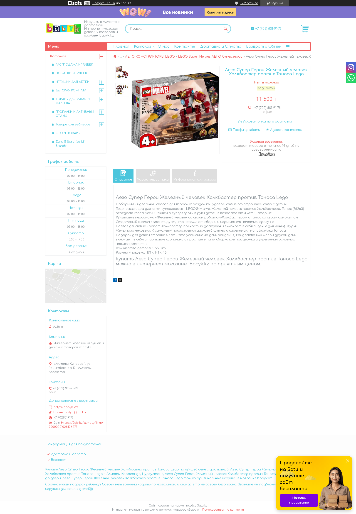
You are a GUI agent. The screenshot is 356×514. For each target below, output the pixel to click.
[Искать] (225, 28)
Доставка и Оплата (220, 46)
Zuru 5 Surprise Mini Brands (71, 143)
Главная (121, 46)
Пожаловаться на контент (223, 509)
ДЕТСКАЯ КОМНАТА (71, 90)
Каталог (142, 46)
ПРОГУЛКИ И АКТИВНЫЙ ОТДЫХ (75, 113)
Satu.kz (202, 505)
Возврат (58, 460)
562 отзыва (249, 3)
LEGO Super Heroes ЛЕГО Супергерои (210, 56)
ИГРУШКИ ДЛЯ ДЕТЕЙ (72, 81)
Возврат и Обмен (264, 46)
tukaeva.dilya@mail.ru (70, 412)
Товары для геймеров (73, 124)
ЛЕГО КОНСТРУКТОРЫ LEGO (150, 56)
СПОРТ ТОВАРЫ (68, 133)
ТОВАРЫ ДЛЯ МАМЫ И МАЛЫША (73, 101)
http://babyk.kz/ (66, 407)
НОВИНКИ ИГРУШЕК (71, 73)
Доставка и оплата (68, 454)
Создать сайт (103, 3)
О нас (163, 46)
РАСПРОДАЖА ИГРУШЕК (74, 64)
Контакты (184, 46)
